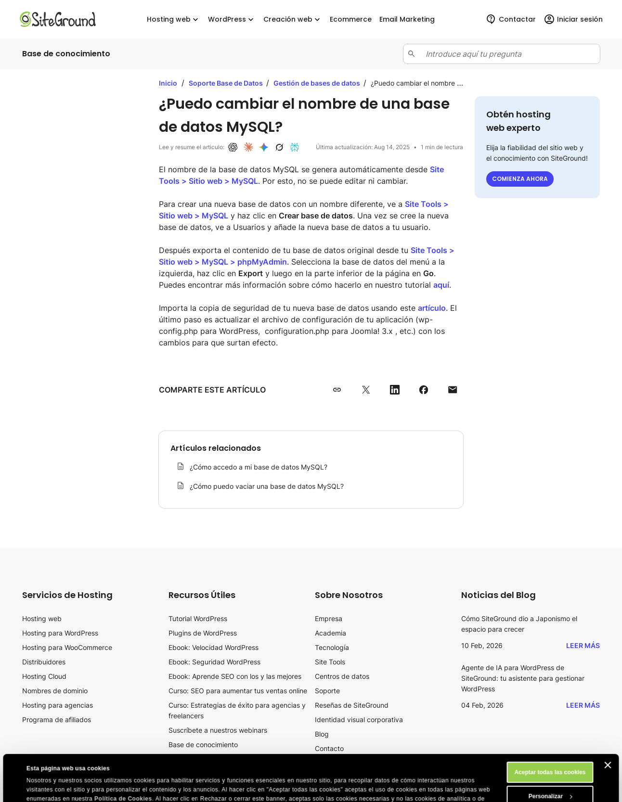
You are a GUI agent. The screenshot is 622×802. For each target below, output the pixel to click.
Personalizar (550, 753)
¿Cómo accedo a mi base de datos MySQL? (258, 467)
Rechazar (550, 777)
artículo (432, 308)
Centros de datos (342, 676)
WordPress (232, 19)
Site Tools (330, 662)
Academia (330, 633)
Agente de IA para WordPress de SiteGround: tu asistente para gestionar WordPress (522, 678)
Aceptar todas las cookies (549, 729)
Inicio (168, 83)
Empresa (328, 618)
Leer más (583, 645)
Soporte (327, 691)
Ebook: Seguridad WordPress (214, 662)
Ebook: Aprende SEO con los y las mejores (234, 676)
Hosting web (173, 19)
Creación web (292, 19)
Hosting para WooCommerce (67, 647)
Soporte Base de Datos (226, 83)
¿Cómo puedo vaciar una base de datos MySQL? (267, 486)
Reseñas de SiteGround (352, 705)
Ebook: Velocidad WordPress (213, 647)
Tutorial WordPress (197, 618)
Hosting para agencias (57, 705)
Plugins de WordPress (202, 633)
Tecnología (332, 647)
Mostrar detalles (49, 788)
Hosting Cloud (44, 676)
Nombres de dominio (55, 691)
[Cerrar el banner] (608, 721)
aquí (441, 285)
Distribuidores (43, 662)
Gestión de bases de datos (317, 83)
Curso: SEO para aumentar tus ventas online (237, 691)
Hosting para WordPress (60, 633)
